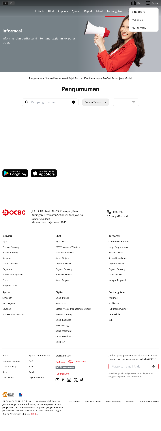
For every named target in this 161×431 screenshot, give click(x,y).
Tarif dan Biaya (9, 366)
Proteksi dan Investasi (13, 314)
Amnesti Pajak (66, 78)
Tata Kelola (114, 314)
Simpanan (7, 258)
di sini (34, 414)
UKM (51, 11)
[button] (73, 102)
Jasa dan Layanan (11, 361)
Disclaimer (74, 401)
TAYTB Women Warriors (68, 247)
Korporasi (62, 11)
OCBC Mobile (62, 297)
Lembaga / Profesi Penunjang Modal (111, 78)
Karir (31, 366)
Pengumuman (37, 78)
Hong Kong (139, 27)
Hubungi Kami (62, 373)
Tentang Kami (115, 11)
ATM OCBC (61, 303)
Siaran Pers (51, 78)
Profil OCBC (114, 303)
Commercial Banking (119, 241)
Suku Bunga (8, 377)
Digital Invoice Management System (73, 308)
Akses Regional (63, 280)
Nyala (5, 241)
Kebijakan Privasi (93, 401)
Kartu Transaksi (10, 263)
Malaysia (137, 19)
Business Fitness (64, 274)
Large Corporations (118, 247)
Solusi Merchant (63, 330)
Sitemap (130, 401)
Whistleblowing (113, 401)
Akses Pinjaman (63, 258)
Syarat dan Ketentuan (39, 355)
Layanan (6, 308)
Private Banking (10, 252)
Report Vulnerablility (149, 401)
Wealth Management (12, 274)
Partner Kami (82, 78)
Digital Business (63, 263)
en (11, 3)
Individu (40, 11)
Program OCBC (10, 285)
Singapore (138, 11)
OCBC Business (63, 319)
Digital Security (36, 377)
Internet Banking (64, 314)
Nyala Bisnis (62, 241)
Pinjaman (7, 269)
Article (32, 372)
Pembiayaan (8, 303)
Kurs (4, 372)
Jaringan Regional (117, 280)
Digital (88, 11)
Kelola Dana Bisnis (65, 252)
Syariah (76, 11)
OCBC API (61, 341)
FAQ (31, 361)
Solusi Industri (115, 274)
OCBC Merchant (64, 336)
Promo (5, 280)
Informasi (113, 297)
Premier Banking (10, 247)
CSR (110, 319)
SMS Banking (62, 325)
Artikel (99, 11)
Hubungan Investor (118, 308)
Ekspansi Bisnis (116, 252)
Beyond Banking (64, 269)
